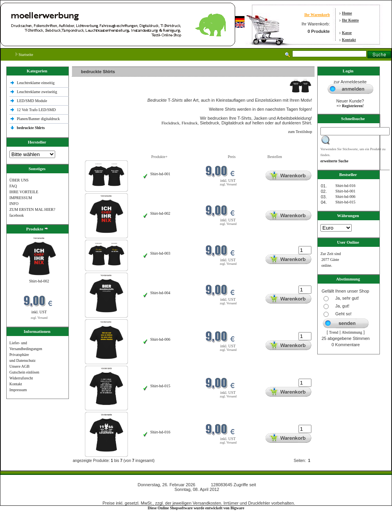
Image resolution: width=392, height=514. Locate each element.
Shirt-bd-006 (160, 339)
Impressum (18, 390)
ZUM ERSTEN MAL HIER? (32, 209)
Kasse (347, 33)
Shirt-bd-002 (39, 281)
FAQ (13, 186)
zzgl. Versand (39, 318)
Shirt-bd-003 (160, 253)
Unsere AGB (19, 366)
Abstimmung (352, 332)
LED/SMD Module (32, 101)
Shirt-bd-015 (160, 386)
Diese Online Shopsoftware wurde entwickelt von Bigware (196, 508)
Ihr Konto (350, 20)
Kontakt (349, 40)
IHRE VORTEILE (23, 192)
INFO (13, 203)
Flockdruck (171, 123)
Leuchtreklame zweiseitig (37, 92)
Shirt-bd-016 (160, 432)
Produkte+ (159, 157)
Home (347, 13)
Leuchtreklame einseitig (36, 83)
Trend (333, 332)
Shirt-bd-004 (160, 293)
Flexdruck (190, 123)
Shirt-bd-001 (160, 174)
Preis (232, 157)
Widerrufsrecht (21, 378)
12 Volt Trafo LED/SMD (36, 110)
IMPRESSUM (20, 198)
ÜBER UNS (19, 180)
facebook (16, 215)
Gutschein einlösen (24, 372)
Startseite (24, 54)
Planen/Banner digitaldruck (38, 119)
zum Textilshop (300, 131)
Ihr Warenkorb (317, 15)
